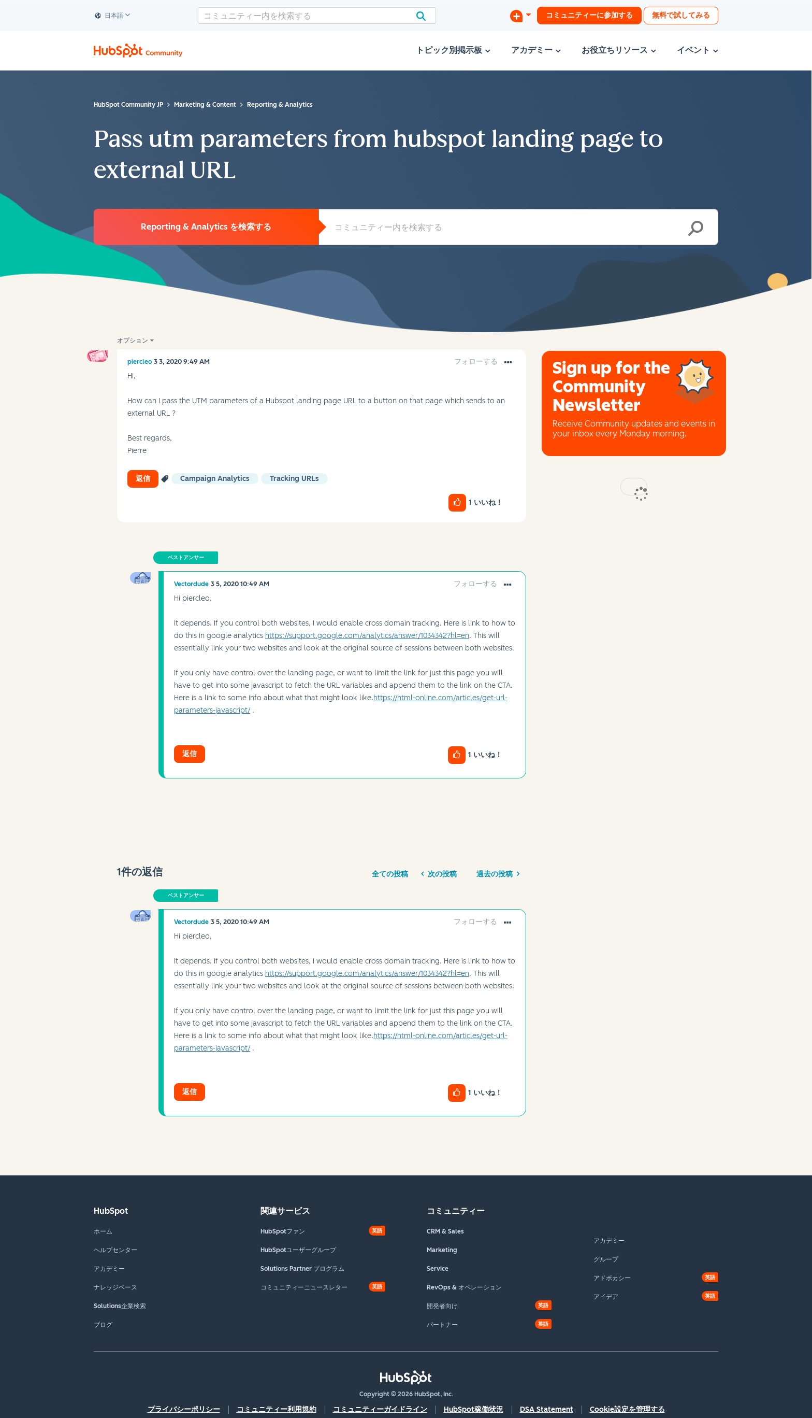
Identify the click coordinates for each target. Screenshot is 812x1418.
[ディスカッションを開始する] (520, 15)
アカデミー (109, 1268)
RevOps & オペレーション (464, 1287)
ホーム (103, 1231)
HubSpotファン (282, 1231)
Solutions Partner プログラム (302, 1268)
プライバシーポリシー (184, 1409)
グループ (605, 1259)
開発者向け (442, 1306)
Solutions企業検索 (120, 1306)
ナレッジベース (115, 1287)
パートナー (442, 1324)
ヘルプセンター (115, 1250)
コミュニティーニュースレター (303, 1287)
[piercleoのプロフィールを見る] (139, 361)
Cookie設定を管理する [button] (627, 1409)
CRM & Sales (445, 1231)
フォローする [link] (476, 361)
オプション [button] (132, 340)
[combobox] (317, 15)
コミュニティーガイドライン (380, 1409)
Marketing (442, 1250)
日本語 (109, 16)
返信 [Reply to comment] (189, 753)
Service (437, 1268)
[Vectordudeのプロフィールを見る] (191, 584)
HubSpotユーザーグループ (298, 1250)
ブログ (103, 1324)
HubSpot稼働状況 (473, 1409)
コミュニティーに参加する (589, 15)
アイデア (605, 1296)
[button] (508, 362)
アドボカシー (612, 1278)
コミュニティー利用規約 (276, 1409)
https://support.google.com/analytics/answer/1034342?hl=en (367, 635)
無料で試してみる (681, 15)
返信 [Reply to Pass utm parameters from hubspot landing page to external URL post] (143, 478)
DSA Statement (546, 1409)
